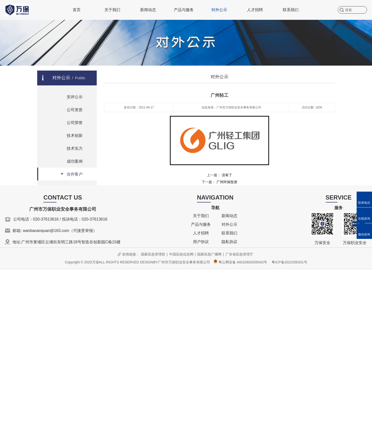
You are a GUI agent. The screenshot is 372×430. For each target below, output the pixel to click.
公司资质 (70, 109)
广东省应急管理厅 (239, 254)
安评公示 (70, 96)
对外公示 (219, 10)
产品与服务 (184, 10)
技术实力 (70, 148)
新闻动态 (148, 10)
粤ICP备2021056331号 (289, 262)
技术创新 (70, 135)
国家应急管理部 (153, 254)
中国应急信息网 (181, 254)
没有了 (227, 175)
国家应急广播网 (209, 254)
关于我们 (112, 10)
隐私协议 (229, 242)
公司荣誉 (70, 122)
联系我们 (291, 10)
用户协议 (201, 242)
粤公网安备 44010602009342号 (240, 262)
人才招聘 (255, 10)
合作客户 (70, 174)
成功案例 (70, 161)
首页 (77, 10)
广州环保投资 (227, 182)
